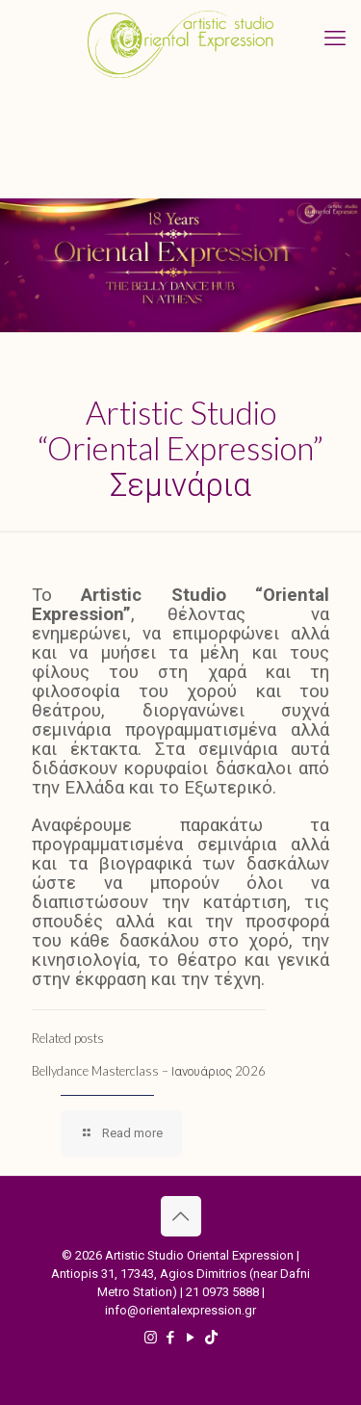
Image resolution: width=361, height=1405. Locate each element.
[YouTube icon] (191, 1337)
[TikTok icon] (211, 1337)
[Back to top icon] (181, 1216)
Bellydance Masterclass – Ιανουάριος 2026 (149, 1071)
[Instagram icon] (150, 1337)
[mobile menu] (335, 38)
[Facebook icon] (171, 1337)
